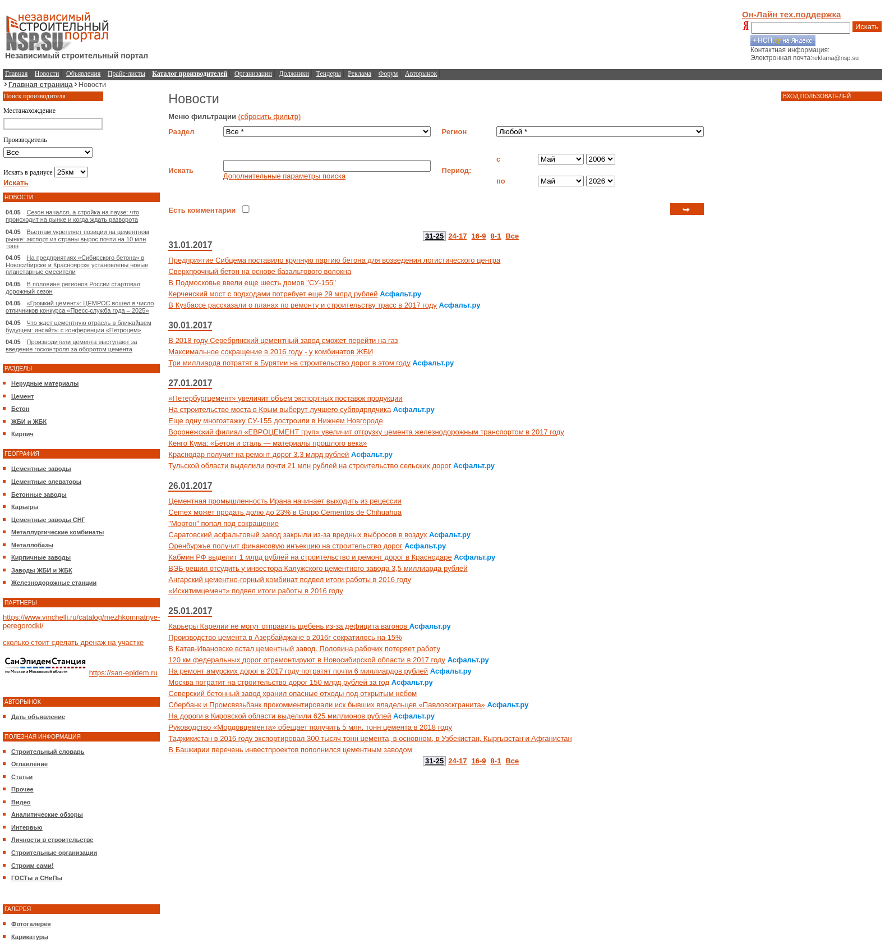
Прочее (22, 789)
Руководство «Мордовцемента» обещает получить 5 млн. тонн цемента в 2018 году (310, 727)
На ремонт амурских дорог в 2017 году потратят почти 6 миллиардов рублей (298, 671)
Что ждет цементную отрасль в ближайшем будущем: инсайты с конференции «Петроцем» (78, 326)
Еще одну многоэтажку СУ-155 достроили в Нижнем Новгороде (275, 421)
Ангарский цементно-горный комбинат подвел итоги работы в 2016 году (289, 579)
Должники (294, 73)
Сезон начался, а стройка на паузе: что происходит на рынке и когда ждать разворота (72, 216)
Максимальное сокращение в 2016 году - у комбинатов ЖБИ (270, 351)
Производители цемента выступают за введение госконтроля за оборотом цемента (71, 345)
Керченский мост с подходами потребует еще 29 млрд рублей (272, 294)
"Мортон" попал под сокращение (223, 523)
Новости (47, 73)
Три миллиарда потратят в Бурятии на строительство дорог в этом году (289, 363)
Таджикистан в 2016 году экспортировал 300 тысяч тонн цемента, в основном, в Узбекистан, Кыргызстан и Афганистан (369, 738)
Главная (16, 73)
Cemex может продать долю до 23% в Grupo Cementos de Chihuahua (285, 512)
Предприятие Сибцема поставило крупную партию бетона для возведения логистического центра (334, 260)
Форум (388, 73)
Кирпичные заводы (41, 557)
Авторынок (421, 73)
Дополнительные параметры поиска (284, 176)
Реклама (359, 73)
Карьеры (25, 507)
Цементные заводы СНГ (48, 519)
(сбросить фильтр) (269, 116)
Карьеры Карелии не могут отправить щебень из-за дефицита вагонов (288, 626)
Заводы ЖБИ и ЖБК (41, 570)
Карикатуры (29, 936)
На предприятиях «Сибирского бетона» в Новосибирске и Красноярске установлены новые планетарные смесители (77, 264)
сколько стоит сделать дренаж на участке (73, 642)
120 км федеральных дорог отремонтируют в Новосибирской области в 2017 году (306, 660)
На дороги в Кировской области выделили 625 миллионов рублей (279, 716)
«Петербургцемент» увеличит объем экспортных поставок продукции (285, 398)
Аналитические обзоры (47, 814)
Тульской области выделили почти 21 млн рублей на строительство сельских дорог (309, 465)
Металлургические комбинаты (57, 532)
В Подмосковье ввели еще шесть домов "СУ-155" (251, 282)
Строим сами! (32, 865)
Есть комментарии (202, 210)
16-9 (479, 236)
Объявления (83, 73)
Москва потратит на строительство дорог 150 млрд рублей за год (278, 682)
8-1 (496, 236)
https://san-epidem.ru (123, 673)
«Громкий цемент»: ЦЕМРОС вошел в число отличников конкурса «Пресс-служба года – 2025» (80, 307)
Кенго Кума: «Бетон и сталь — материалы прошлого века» (267, 443)
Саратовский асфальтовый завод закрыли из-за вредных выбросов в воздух (297, 534)
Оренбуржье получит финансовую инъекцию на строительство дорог (285, 546)
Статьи (22, 777)
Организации (253, 73)
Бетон (20, 408)
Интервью (27, 827)
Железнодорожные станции (53, 582)
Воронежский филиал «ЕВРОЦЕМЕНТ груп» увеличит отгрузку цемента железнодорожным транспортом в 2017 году (366, 432)
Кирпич (22, 434)
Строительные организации (54, 852)
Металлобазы (32, 545)
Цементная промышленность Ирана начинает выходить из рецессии (285, 501)
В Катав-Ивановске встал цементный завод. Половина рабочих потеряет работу (304, 648)
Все (512, 236)
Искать (867, 26)
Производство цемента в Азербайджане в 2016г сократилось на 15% (285, 637)
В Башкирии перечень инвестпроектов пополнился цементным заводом (290, 749)
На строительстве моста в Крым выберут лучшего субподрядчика (279, 409)
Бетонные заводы (39, 494)
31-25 (434, 236)
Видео (21, 802)
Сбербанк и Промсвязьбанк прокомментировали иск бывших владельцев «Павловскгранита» (326, 705)
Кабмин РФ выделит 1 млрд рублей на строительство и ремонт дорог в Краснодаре (309, 557)
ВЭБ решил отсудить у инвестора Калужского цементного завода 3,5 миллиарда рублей (317, 568)
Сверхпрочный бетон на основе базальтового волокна (259, 271)
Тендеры (328, 73)
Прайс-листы (126, 73)
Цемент (22, 396)
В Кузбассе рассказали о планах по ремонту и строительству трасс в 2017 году (302, 305)
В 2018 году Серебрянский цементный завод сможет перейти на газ (283, 340)
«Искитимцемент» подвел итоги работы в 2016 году (255, 591)
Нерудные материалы (45, 383)
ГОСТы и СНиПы (36, 878)
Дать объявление (38, 716)
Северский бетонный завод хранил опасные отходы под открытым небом (292, 693)
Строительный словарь (48, 751)
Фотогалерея (31, 924)
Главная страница (40, 84)
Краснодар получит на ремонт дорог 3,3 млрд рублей (258, 454)
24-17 (457, 236)
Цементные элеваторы (46, 481)
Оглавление (29, 764)
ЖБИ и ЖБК (29, 421)
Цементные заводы (41, 468)
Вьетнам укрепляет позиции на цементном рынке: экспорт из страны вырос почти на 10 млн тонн (77, 238)
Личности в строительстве (52, 839)
